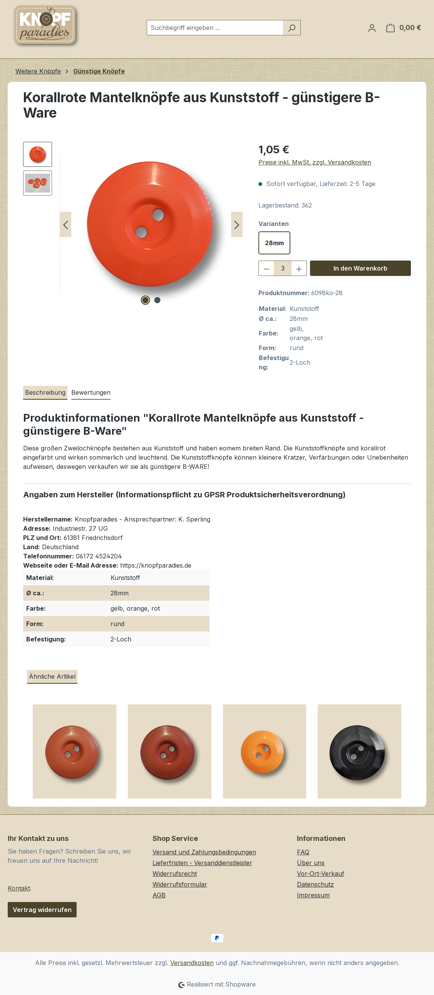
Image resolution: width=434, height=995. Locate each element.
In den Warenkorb (360, 268)
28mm (274, 243)
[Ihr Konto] (372, 27)
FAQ (303, 852)
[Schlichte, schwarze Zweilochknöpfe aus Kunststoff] (359, 754)
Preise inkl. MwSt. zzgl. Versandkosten (314, 162)
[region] (133, 224)
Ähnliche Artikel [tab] (52, 676)
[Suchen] (292, 27)
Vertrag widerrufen (42, 910)
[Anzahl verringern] (266, 268)
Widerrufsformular (179, 884)
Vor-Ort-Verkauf (320, 873)
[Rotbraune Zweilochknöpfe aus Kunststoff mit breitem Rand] (169, 754)
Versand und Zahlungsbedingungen (204, 852)
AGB (159, 895)
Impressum (313, 895)
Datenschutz (315, 884)
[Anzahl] (283, 268)
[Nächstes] (237, 224)
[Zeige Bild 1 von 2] (145, 300)
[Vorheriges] (65, 224)
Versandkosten (192, 963)
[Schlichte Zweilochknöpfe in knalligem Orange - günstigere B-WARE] (265, 754)
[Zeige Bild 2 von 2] (157, 300)
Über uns (311, 863)
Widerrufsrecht (174, 873)
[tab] (45, 393)
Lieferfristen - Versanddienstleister (202, 863)
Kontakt (19, 888)
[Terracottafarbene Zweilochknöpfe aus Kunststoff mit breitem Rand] (74, 754)
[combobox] (215, 27)
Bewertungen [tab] (91, 392)
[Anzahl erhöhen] (299, 268)
